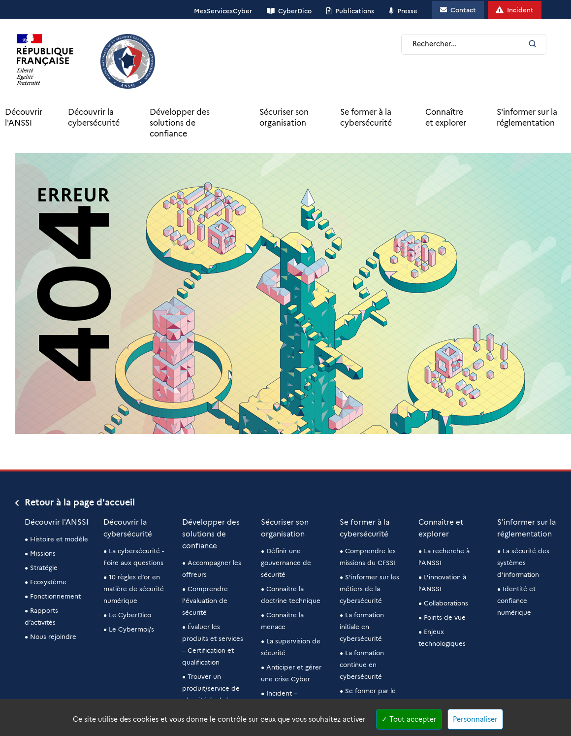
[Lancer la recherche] (532, 44)
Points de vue (445, 617)
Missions (43, 553)
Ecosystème (48, 582)
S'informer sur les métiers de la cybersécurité (369, 588)
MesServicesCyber (223, 11)
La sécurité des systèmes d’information (523, 562)
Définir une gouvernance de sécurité (286, 562)
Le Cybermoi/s (131, 629)
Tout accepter (409, 719)
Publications (354, 11)
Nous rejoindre (53, 636)
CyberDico (295, 11)
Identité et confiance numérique (516, 600)
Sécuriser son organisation (284, 117)
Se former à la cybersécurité (366, 117)
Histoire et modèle (59, 539)
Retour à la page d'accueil (80, 502)
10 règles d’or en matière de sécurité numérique (133, 588)
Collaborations (446, 603)
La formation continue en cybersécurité (362, 664)
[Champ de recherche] (469, 44)
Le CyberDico (130, 615)
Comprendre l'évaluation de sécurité (205, 600)
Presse (407, 11)
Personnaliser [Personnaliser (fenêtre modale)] (475, 719)
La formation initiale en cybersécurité (362, 626)
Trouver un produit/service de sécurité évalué (211, 688)
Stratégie (44, 567)
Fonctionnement (55, 596)
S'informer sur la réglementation (527, 117)
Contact (463, 10)
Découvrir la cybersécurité (94, 117)
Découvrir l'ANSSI (23, 117)
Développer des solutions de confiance (180, 122)
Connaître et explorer (445, 117)
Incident (520, 10)
